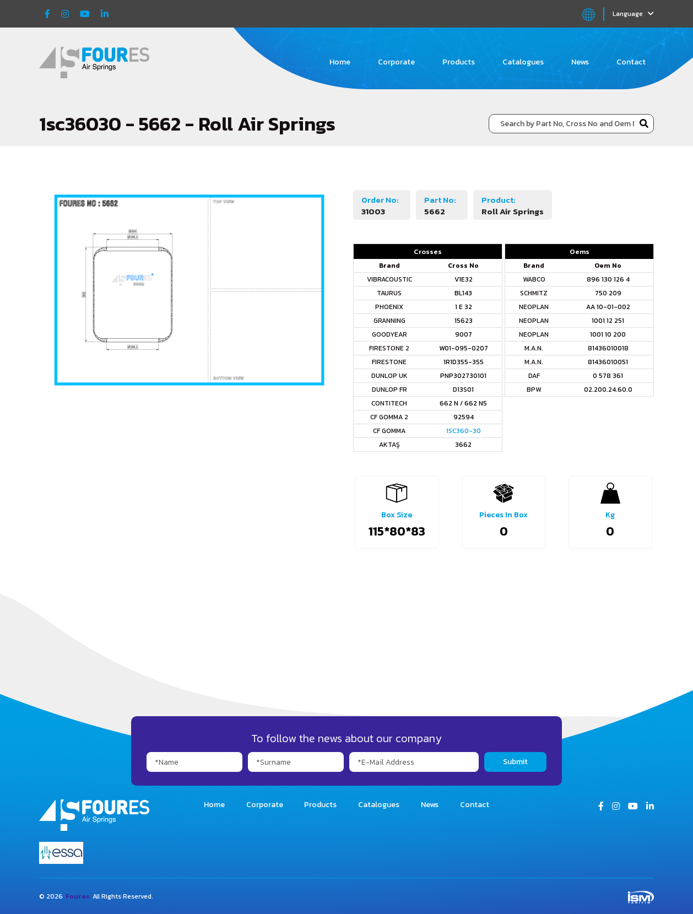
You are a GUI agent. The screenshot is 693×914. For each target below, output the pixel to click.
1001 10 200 (608, 334)
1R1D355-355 (463, 362)
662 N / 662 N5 (463, 403)
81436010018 (608, 348)
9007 (463, 334)
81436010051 (608, 362)
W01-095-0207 (463, 348)
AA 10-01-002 (608, 307)
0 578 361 (608, 376)
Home (339, 62)
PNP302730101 (463, 376)
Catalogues (523, 62)
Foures (78, 896)
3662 (463, 445)
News (580, 62)
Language (633, 14)
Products (458, 62)
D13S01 (463, 389)
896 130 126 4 (608, 279)
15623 (463, 321)
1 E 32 (463, 307)
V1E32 (463, 279)
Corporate (396, 62)
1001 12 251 (608, 321)
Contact (631, 62)
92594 (463, 417)
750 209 (608, 293)
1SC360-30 (463, 431)
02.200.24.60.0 (608, 389)
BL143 (463, 293)
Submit (515, 761)
